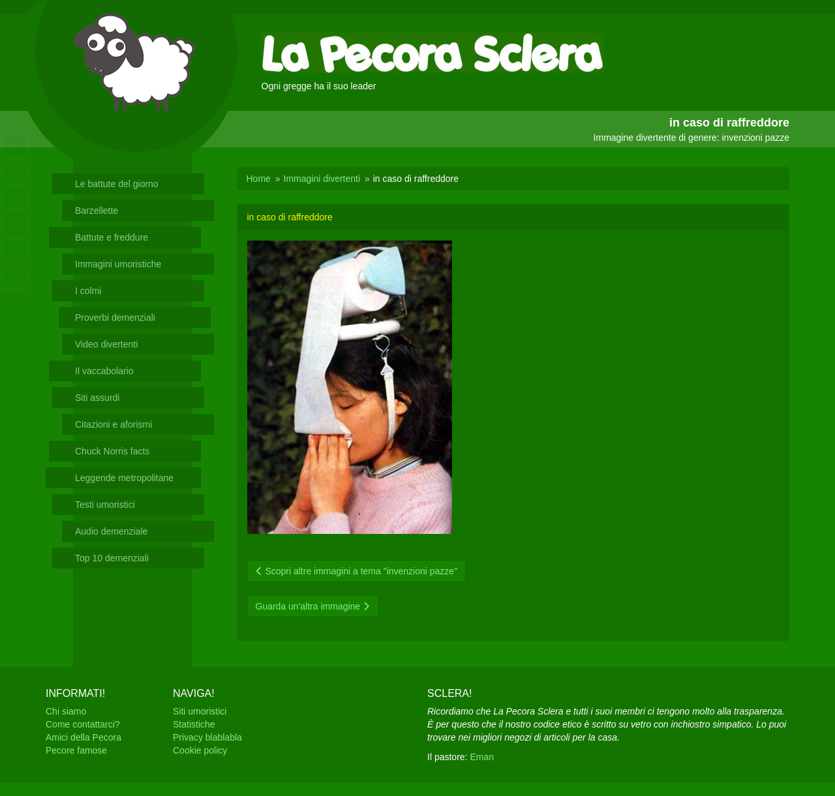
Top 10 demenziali (112, 558)
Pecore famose (76, 750)
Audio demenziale (111, 531)
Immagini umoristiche (118, 264)
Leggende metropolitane (124, 478)
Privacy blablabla (207, 737)
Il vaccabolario (104, 371)
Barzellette (96, 210)
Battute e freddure (111, 237)
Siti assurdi (97, 397)
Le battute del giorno (117, 184)
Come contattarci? (83, 724)
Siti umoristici (199, 711)
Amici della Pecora (83, 737)
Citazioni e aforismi (113, 424)
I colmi (88, 291)
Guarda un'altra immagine (313, 606)
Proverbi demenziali (115, 317)
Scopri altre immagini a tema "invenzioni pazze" (357, 571)
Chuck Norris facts (112, 451)
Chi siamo (66, 711)
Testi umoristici (105, 504)
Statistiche (194, 724)
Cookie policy (200, 750)
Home (259, 178)
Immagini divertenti (322, 178)
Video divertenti (106, 344)
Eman (482, 757)
